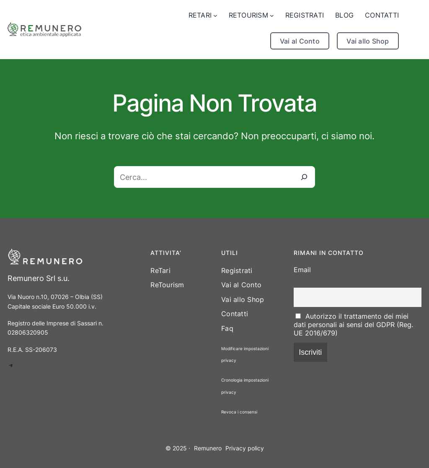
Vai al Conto (300, 41)
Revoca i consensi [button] (239, 411)
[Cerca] (304, 177)
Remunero (208, 448)
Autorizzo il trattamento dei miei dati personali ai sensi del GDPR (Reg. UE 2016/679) (353, 324)
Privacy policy (244, 448)
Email (302, 269)
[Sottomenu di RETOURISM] (251, 15)
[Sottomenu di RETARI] (203, 15)
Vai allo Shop (367, 41)
